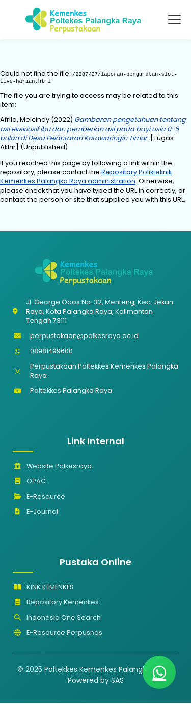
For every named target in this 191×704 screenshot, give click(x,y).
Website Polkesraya (52, 467)
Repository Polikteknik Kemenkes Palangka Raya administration (86, 178)
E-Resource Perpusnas (57, 633)
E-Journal (35, 512)
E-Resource (39, 497)
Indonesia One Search (57, 618)
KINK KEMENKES (43, 588)
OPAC (29, 482)
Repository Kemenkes (56, 603)
